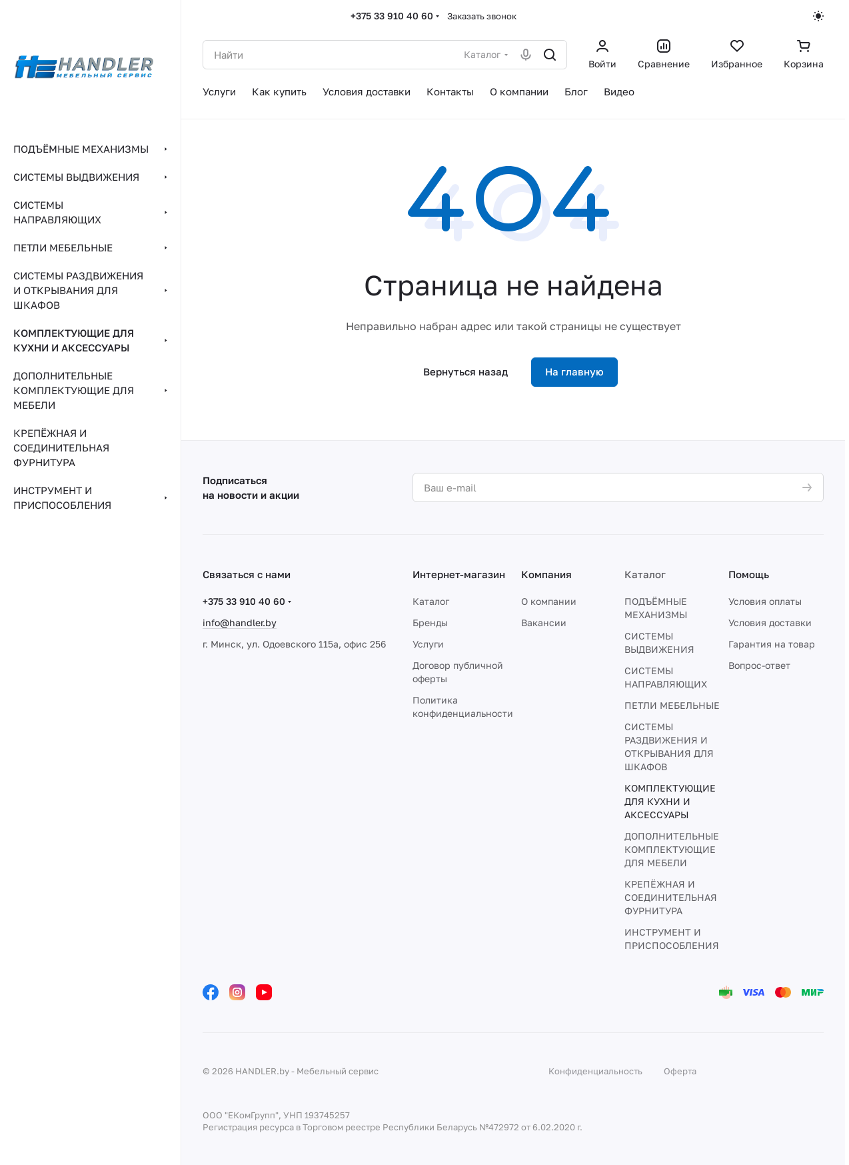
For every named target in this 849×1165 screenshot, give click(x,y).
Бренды (430, 622)
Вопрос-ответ (759, 665)
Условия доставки (770, 622)
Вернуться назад (465, 371)
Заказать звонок (481, 16)
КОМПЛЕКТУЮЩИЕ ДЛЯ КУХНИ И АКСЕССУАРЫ (670, 801)
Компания (546, 574)
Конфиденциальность (595, 1071)
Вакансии (543, 622)
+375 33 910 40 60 (392, 15)
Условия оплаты (765, 601)
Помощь (748, 574)
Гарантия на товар (771, 644)
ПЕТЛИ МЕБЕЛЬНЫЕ (672, 705)
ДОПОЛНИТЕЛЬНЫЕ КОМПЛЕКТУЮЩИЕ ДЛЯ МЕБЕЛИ (671, 849)
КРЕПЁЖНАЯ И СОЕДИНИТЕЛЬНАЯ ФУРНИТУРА (670, 897)
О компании (548, 601)
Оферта (680, 1071)
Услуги (428, 644)
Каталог (431, 601)
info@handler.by (240, 622)
